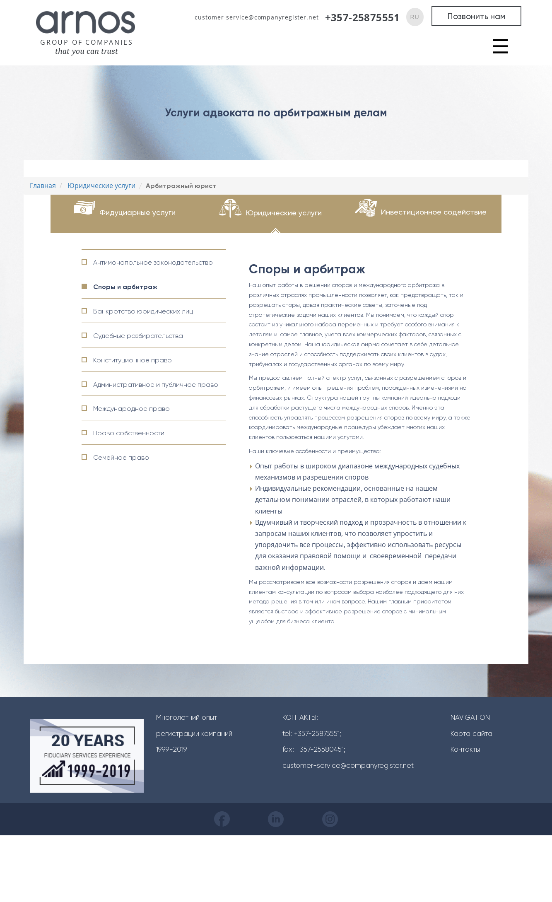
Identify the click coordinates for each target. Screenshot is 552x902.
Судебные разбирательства (138, 336)
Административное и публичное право (155, 384)
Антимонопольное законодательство (153, 262)
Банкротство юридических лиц (143, 311)
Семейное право (121, 457)
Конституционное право (132, 360)
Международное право (131, 408)
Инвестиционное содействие (434, 211)
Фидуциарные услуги (137, 212)
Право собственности (128, 433)
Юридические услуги (284, 212)
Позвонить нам (476, 16)
